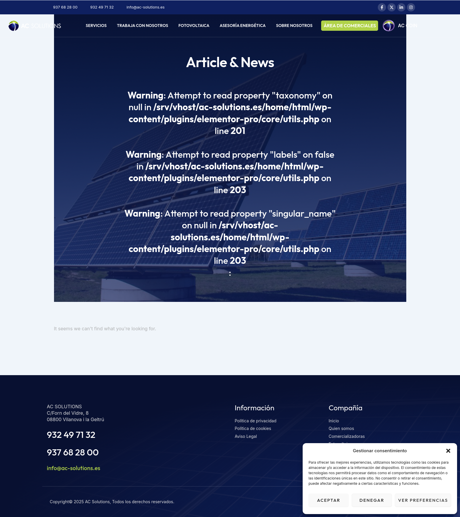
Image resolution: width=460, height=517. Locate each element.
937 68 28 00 (73, 452)
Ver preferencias (423, 500)
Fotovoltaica (194, 25)
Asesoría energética (243, 25)
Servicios (96, 25)
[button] (448, 451)
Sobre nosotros (294, 25)
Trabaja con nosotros (142, 25)
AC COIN (409, 26)
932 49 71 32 (71, 434)
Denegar (372, 500)
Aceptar (328, 500)
